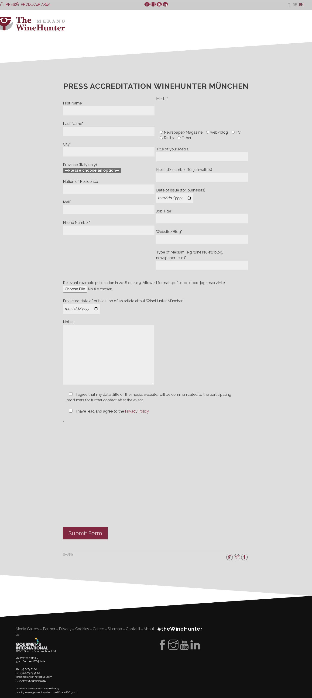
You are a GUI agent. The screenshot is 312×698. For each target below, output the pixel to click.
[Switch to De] (294, 4)
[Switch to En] (301, 4)
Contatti (133, 629)
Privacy (65, 629)
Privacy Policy (137, 411)
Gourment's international (32, 643)
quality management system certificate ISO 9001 (46, 692)
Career (98, 629)
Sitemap (115, 629)
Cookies (82, 629)
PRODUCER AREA (33, 4)
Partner (49, 629)
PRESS (8, 4)
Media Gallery (27, 629)
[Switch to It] (288, 4)
